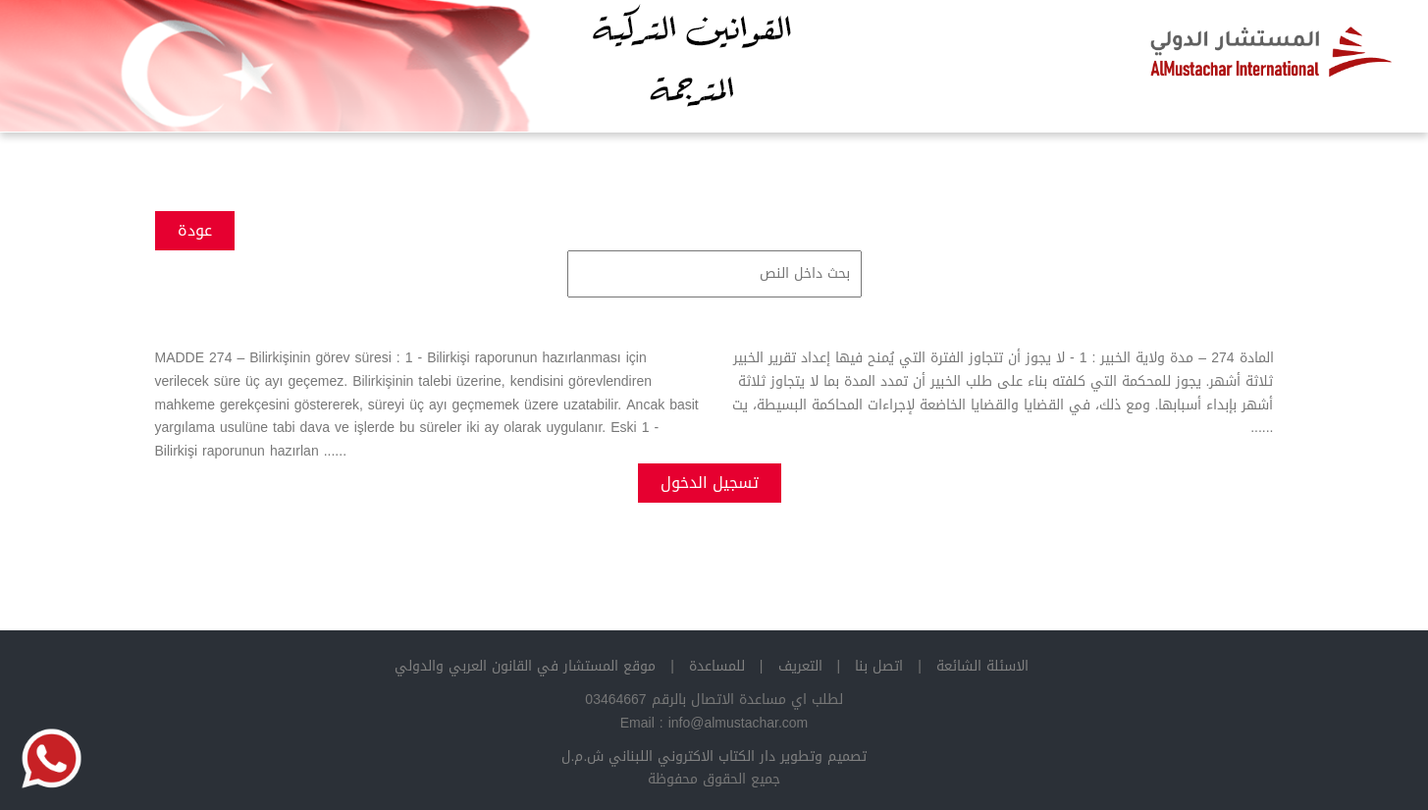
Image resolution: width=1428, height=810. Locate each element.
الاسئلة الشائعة (982, 666)
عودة (195, 230)
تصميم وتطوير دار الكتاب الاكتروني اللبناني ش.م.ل (714, 756)
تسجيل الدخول (710, 482)
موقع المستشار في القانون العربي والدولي (525, 666)
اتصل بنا (879, 666)
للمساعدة (717, 666)
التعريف (800, 666)
